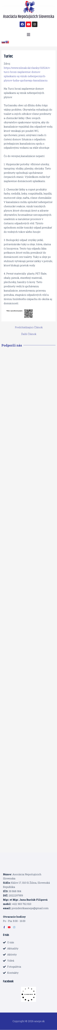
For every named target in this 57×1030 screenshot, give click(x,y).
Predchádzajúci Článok (29, 327)
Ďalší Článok (28, 334)
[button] (28, 34)
